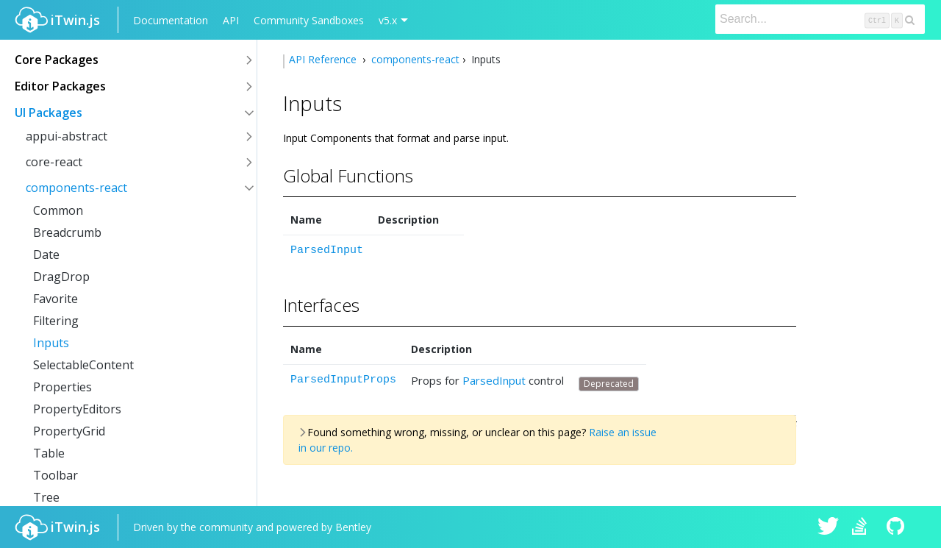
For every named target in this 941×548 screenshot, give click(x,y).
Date (46, 254)
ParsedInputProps (343, 380)
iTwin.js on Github (898, 527)
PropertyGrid (69, 431)
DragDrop (61, 276)
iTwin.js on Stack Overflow (863, 527)
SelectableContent (83, 365)
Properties (62, 387)
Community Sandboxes (309, 20)
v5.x (388, 20)
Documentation (170, 20)
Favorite (55, 299)
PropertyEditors (77, 409)
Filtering (56, 321)
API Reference (324, 59)
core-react (54, 162)
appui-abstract (66, 136)
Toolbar (55, 475)
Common (58, 210)
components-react (76, 187)
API (231, 20)
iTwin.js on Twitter (828, 527)
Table (49, 453)
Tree (46, 497)
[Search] (820, 19)
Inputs (51, 343)
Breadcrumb (67, 232)
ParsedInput (326, 250)
